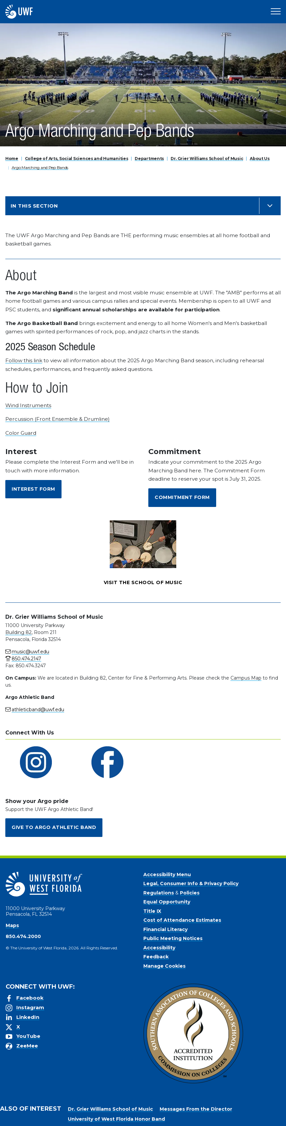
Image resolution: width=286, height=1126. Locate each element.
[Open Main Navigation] (276, 12)
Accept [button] (206, 1115)
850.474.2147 (26, 659)
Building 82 (18, 632)
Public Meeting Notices (173, 938)
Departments (149, 158)
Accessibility (159, 948)
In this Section (34, 206)
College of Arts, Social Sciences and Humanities (76, 158)
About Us (260, 158)
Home (11, 158)
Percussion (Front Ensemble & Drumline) (57, 419)
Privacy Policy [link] (170, 1115)
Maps (12, 925)
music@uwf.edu (30, 652)
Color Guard (20, 433)
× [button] (280, 1110)
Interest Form (33, 489)
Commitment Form (182, 497)
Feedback (156, 957)
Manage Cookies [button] (242, 1115)
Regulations (158, 893)
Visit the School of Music (143, 582)
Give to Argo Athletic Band (54, 827)
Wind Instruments (28, 405)
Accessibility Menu (167, 875)
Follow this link (23, 360)
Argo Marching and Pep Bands (40, 167)
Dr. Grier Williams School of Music (207, 158)
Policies (190, 893)
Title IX (152, 911)
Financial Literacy (165, 929)
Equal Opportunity (166, 902)
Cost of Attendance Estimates (182, 920)
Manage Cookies (164, 966)
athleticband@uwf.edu (38, 710)
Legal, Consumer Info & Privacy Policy (190, 883)
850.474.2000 (23, 936)
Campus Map (245, 678)
